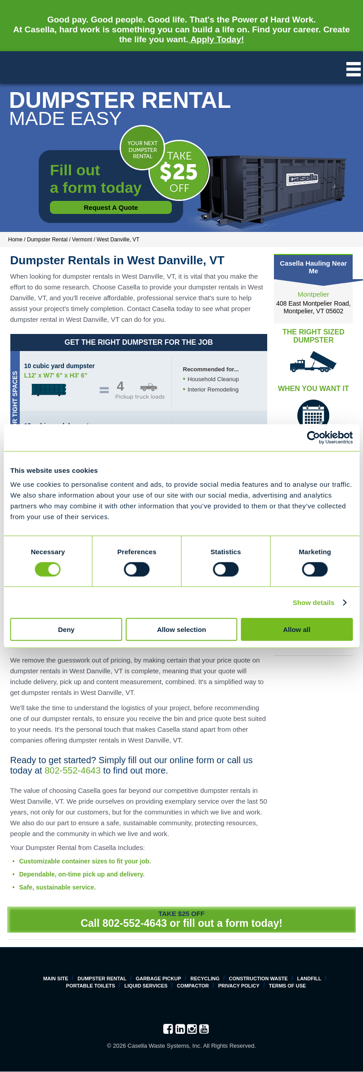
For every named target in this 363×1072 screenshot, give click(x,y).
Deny (66, 629)
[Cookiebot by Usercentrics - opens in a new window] (313, 437)
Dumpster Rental (101, 978)
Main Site (55, 978)
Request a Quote (111, 207)
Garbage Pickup (158, 978)
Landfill (309, 978)
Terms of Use (287, 985)
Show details (314, 602)
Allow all (296, 629)
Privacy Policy (239, 985)
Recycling (205, 978)
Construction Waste (258, 978)
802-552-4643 (73, 770)
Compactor (193, 985)
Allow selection (181, 629)
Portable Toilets (90, 985)
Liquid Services (146, 985)
